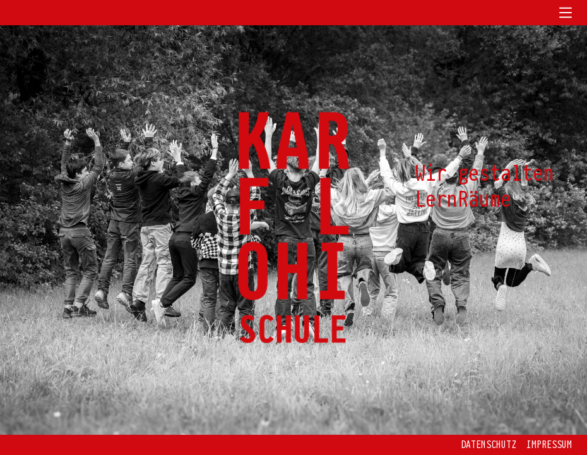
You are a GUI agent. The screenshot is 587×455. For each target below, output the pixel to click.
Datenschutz (488, 445)
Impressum (549, 445)
